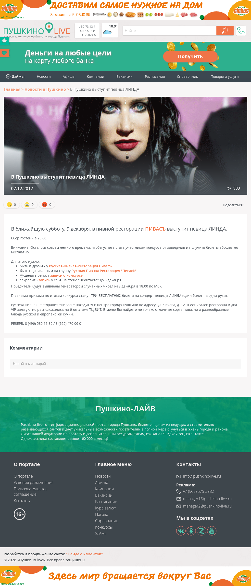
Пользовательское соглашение (31, 491)
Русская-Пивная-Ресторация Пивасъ (80, 266)
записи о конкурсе (66, 275)
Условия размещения (33, 482)
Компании (95, 76)
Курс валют (105, 508)
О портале (23, 476)
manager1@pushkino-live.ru (207, 498)
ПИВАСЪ (155, 228)
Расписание (106, 501)
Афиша (69, 76)
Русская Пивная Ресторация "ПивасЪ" (104, 270)
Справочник (187, 76)
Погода (101, 514)
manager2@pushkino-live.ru (207, 506)
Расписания (155, 76)
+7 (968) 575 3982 (198, 491)
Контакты (22, 500)
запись (44, 280)
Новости (44, 76)
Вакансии (124, 76)
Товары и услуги (225, 76)
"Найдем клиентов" (84, 553)
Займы (101, 533)
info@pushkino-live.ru (202, 476)
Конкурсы (104, 527)
